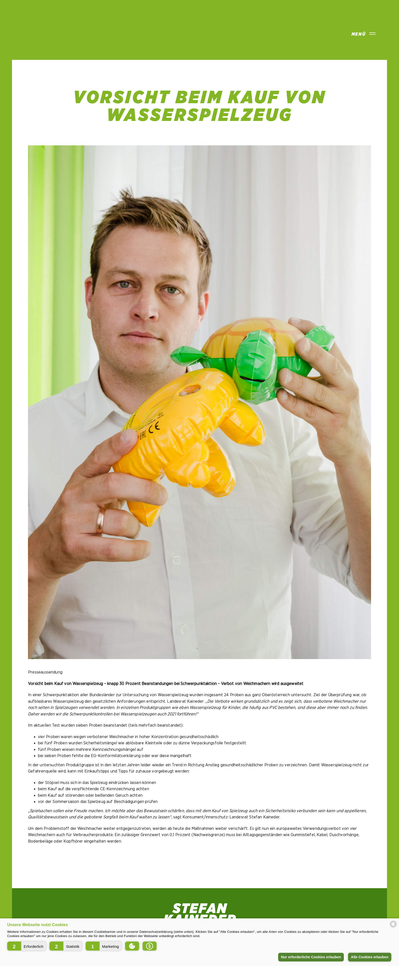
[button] (26, 946)
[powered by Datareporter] (393, 927)
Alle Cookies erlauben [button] (369, 957)
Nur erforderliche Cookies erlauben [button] (311, 957)
